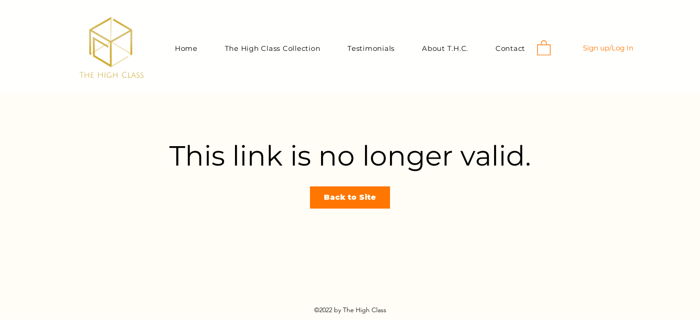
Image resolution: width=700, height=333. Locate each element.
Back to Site (350, 197)
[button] (544, 47)
